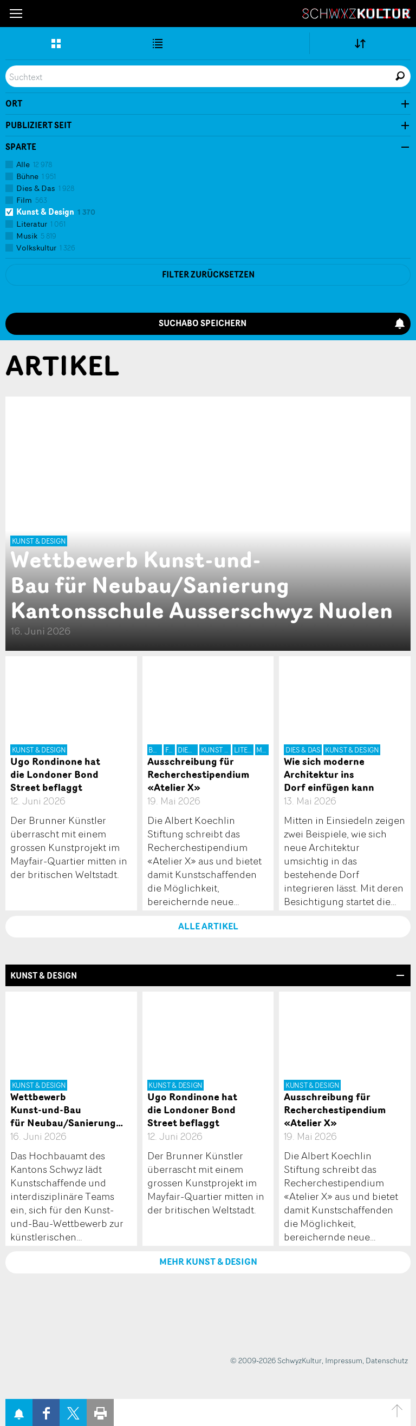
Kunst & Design (43, 975)
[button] (16, 13)
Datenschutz (387, 1360)
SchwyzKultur (356, 13)
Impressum (343, 1360)
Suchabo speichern (282, 323)
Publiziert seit (38, 125)
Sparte (20, 147)
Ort (13, 104)
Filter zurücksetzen (208, 274)
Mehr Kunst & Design (208, 1261)
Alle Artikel (208, 926)
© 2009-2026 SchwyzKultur (276, 1360)
